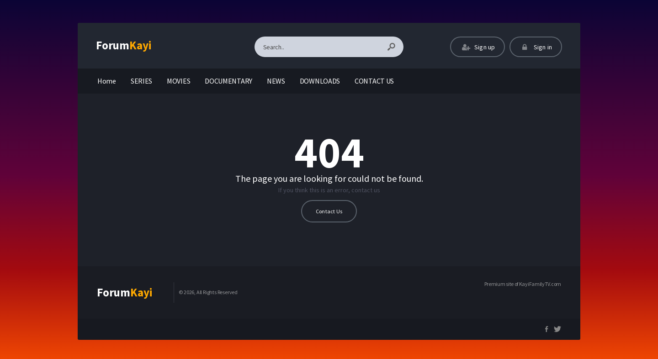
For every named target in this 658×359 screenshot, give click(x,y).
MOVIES (178, 80)
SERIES (141, 80)
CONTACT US (374, 80)
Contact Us (329, 211)
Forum (124, 45)
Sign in (536, 47)
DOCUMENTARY (228, 80)
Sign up (477, 47)
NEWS (276, 80)
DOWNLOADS (320, 80)
